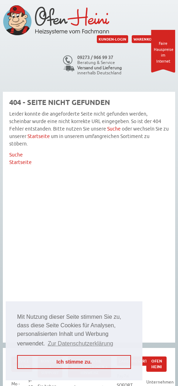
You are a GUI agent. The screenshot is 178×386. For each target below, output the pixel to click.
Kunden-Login (112, 39)
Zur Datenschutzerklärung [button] (80, 343)
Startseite (38, 136)
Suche (114, 129)
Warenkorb (145, 39)
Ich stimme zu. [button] (73, 362)
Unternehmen (160, 382)
